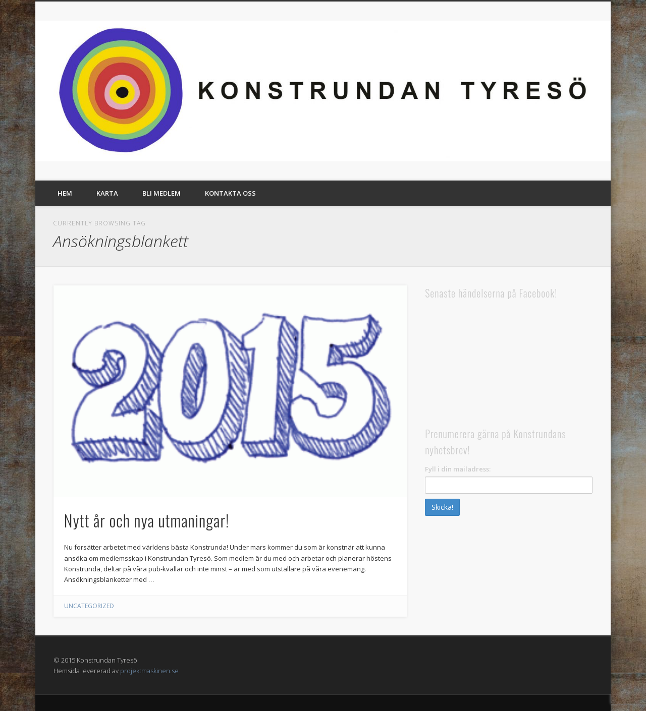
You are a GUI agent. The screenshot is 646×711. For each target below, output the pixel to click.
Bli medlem (161, 193)
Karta (107, 193)
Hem (65, 193)
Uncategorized (89, 606)
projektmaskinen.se (149, 670)
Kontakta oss (230, 193)
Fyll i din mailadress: (458, 468)
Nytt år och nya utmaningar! (147, 520)
